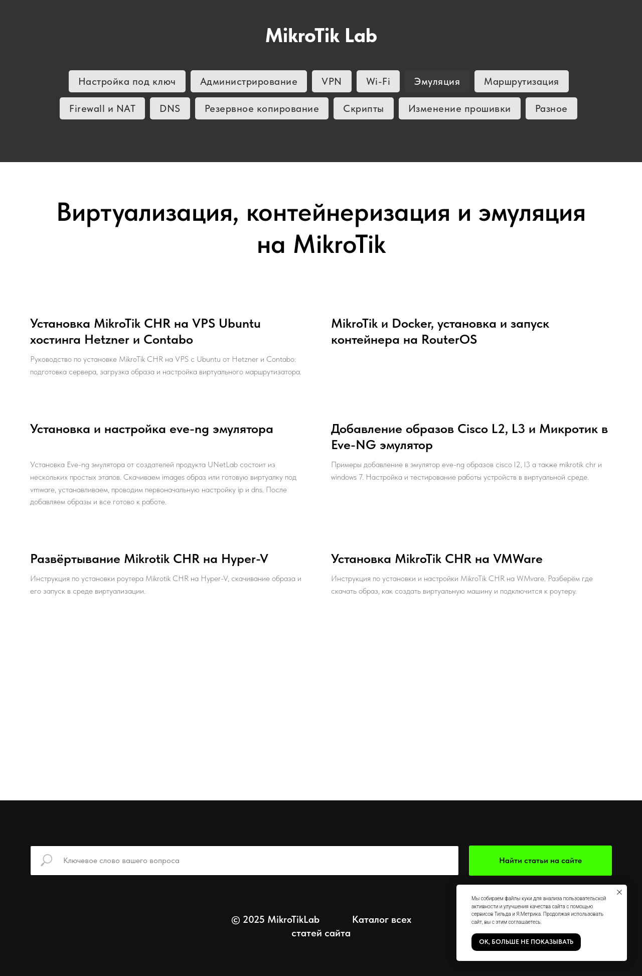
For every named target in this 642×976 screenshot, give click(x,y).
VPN (332, 81)
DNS (170, 108)
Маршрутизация (521, 81)
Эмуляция (437, 81)
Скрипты (363, 108)
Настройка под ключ (127, 81)
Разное (551, 108)
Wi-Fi (378, 81)
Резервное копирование (262, 108)
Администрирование (249, 81)
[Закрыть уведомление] (619, 892)
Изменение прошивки (459, 108)
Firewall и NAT (102, 108)
